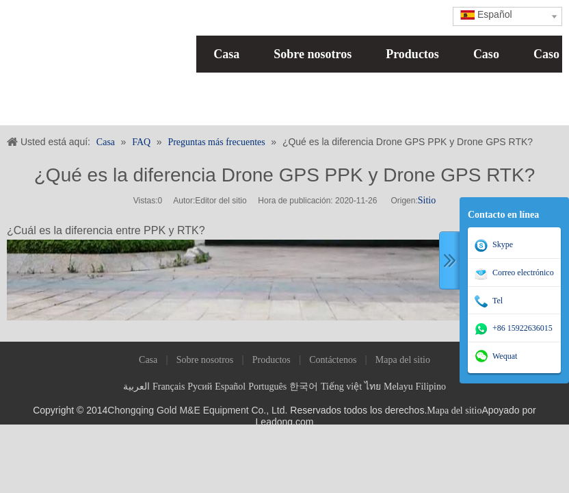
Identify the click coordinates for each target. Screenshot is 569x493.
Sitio (427, 200)
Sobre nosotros (313, 54)
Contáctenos (332, 360)
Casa (226, 54)
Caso (486, 54)
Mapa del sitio (402, 360)
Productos (412, 54)
